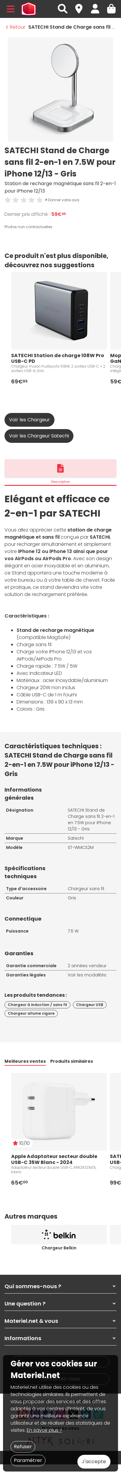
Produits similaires (71, 1061)
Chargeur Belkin (59, 1248)
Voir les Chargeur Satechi (39, 435)
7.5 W (73, 931)
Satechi (76, 838)
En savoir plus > (44, 1430)
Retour (15, 27)
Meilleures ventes (25, 1061)
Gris (72, 898)
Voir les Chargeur (29, 419)
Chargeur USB (89, 1004)
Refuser (23, 1446)
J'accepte (94, 1461)
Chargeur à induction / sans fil (37, 1004)
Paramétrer (28, 1460)
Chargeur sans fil (86, 889)
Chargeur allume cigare (31, 1013)
